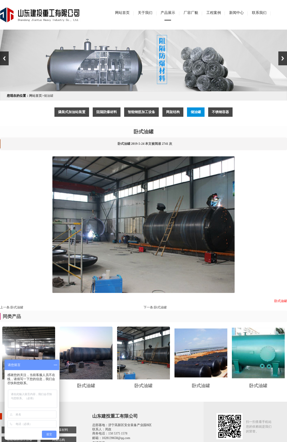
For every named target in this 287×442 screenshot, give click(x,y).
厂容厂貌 (191, 13)
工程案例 (213, 13)
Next (282, 58)
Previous (4, 58)
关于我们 (145, 13)
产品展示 (168, 13)
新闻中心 (236, 13)
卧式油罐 (16, 307)
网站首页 (122, 13)
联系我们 (259, 13)
